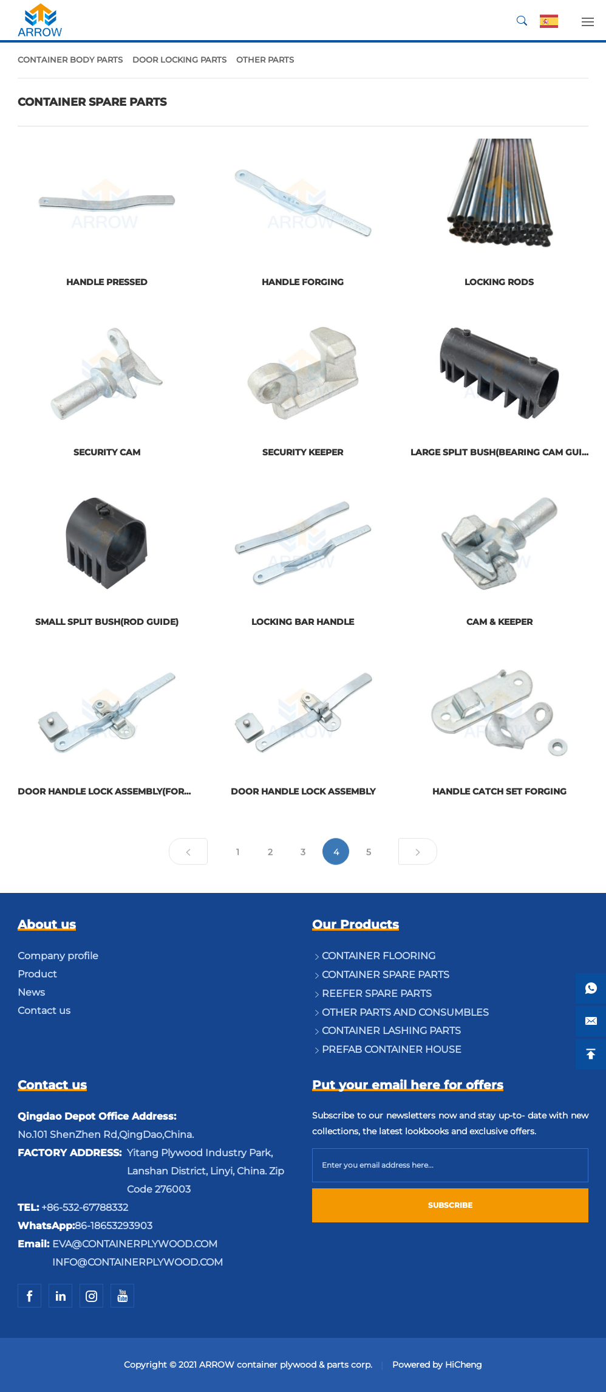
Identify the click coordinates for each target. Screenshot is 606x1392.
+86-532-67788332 (84, 1207)
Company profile (58, 956)
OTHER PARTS (265, 59)
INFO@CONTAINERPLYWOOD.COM (137, 1262)
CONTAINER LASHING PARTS (391, 1030)
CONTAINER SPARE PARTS (385, 974)
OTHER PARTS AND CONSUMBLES (405, 1012)
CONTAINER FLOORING (378, 956)
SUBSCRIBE (450, 1205)
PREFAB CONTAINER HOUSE (391, 1049)
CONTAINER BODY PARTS (70, 59)
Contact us (44, 1010)
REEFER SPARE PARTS (377, 993)
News (31, 992)
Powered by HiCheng (437, 1364)
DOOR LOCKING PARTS (179, 59)
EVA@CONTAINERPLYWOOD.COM (134, 1244)
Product (37, 974)
